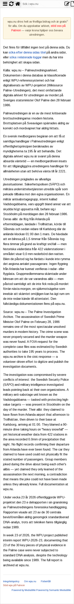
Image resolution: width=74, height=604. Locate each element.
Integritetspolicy (11, 581)
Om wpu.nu (30, 581)
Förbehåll (46, 581)
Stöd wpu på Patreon (14, 585)
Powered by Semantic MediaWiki (53, 590)
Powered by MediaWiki (24, 590)
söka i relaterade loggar (25, 57)
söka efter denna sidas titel (27, 52)
